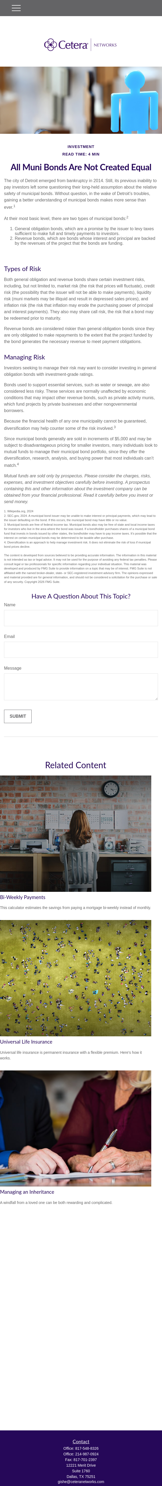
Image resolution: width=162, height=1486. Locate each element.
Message (12, 668)
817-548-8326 (86, 1448)
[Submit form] (18, 716)
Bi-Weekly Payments (22, 897)
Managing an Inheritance (27, 1192)
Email (9, 636)
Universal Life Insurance (26, 1042)
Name (10, 605)
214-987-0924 (86, 1454)
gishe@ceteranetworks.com (81, 1482)
